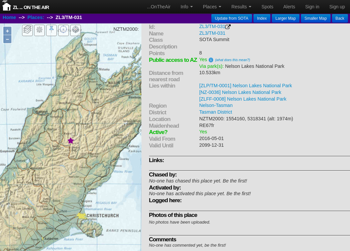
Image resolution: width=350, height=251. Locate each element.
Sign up (337, 6)
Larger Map (285, 18)
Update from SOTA (231, 18)
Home (9, 17)
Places (212, 6)
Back (340, 18)
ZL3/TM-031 (212, 26)
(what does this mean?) (232, 60)
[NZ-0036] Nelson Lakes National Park (240, 92)
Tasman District (215, 112)
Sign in (312, 6)
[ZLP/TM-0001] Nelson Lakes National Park (245, 85)
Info (187, 6)
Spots (267, 6)
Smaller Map (316, 18)
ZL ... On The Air (31, 7)
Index (262, 18)
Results (241, 6)
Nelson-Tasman (216, 105)
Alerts (289, 6)
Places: (35, 17)
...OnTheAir (159, 6)
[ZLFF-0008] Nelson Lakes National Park (242, 99)
